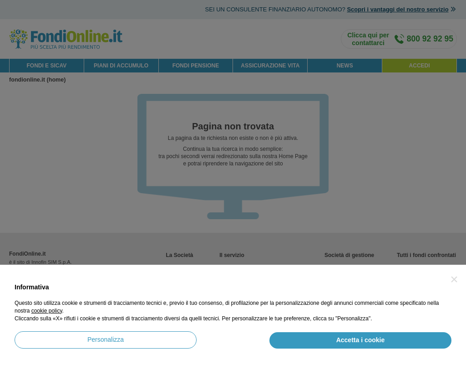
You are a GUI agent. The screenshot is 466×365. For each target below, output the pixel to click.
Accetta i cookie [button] (360, 340)
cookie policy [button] (46, 311)
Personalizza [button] (105, 339)
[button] (454, 279)
